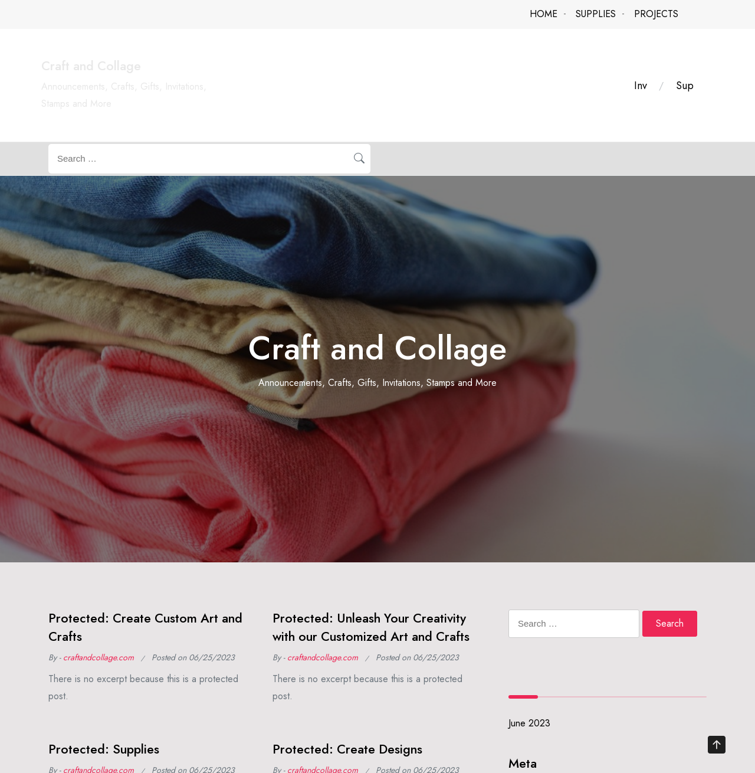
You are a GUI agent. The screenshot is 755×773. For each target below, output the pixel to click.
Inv (640, 85)
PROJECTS (656, 14)
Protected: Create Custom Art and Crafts (145, 627)
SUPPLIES (596, 14)
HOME (543, 14)
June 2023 (529, 723)
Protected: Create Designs (347, 749)
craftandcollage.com (98, 657)
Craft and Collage (91, 66)
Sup (685, 85)
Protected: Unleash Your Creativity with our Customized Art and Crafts (371, 627)
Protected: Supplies (103, 749)
